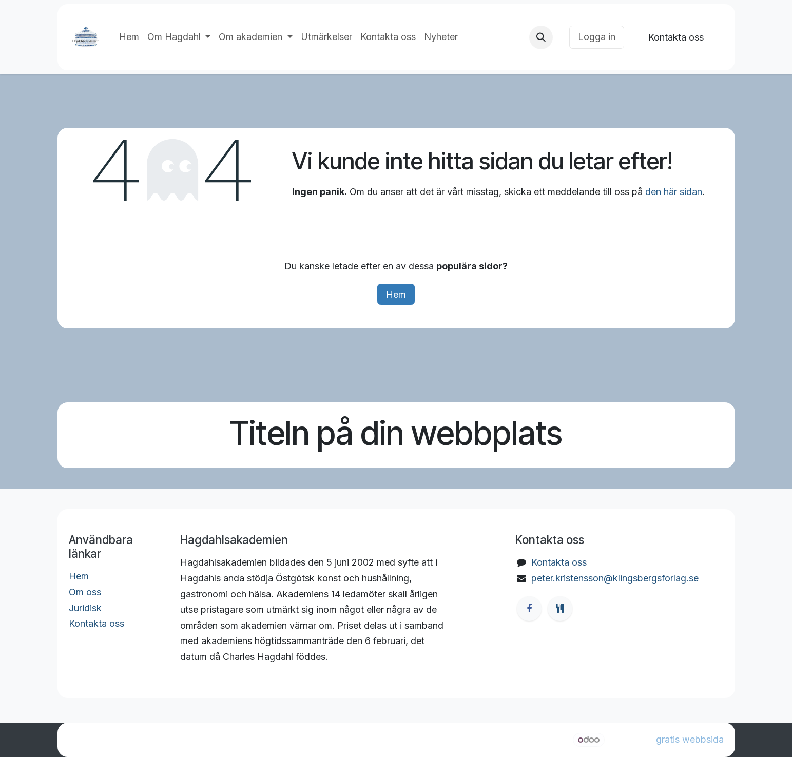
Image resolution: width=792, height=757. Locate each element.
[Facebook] (529, 608)
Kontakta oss (676, 37)
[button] (541, 37)
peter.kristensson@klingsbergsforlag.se (615, 578)
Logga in (596, 36)
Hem (396, 294)
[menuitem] (129, 37)
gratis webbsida (690, 739)
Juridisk (85, 608)
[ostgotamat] (560, 608)
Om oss (85, 592)
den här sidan (673, 191)
